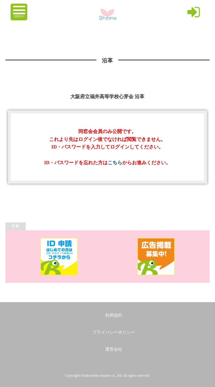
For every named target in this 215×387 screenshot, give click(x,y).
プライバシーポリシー (113, 332)
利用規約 (113, 315)
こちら (115, 162)
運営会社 (113, 349)
